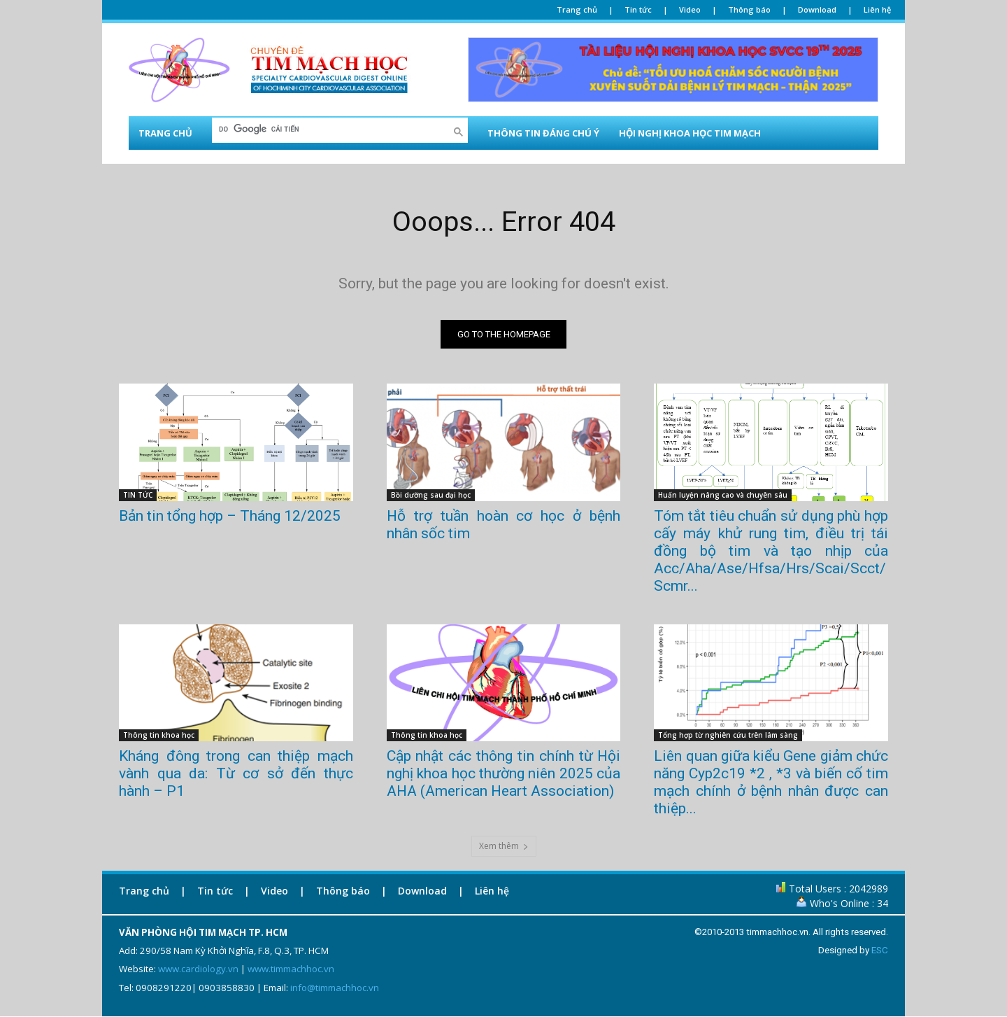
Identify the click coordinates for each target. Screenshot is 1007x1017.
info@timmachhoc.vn (334, 987)
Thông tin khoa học (158, 735)
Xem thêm (504, 846)
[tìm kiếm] (331, 129)
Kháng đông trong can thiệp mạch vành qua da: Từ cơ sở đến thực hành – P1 (236, 773)
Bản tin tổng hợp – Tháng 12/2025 (230, 515)
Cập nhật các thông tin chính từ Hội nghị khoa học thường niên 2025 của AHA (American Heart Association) (504, 773)
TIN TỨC (137, 495)
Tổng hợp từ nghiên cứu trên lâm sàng (728, 735)
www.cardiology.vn (198, 969)
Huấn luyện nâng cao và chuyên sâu (722, 495)
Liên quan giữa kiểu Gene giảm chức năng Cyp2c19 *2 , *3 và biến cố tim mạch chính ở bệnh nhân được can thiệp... (771, 782)
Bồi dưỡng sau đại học (431, 495)
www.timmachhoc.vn (291, 969)
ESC (879, 950)
